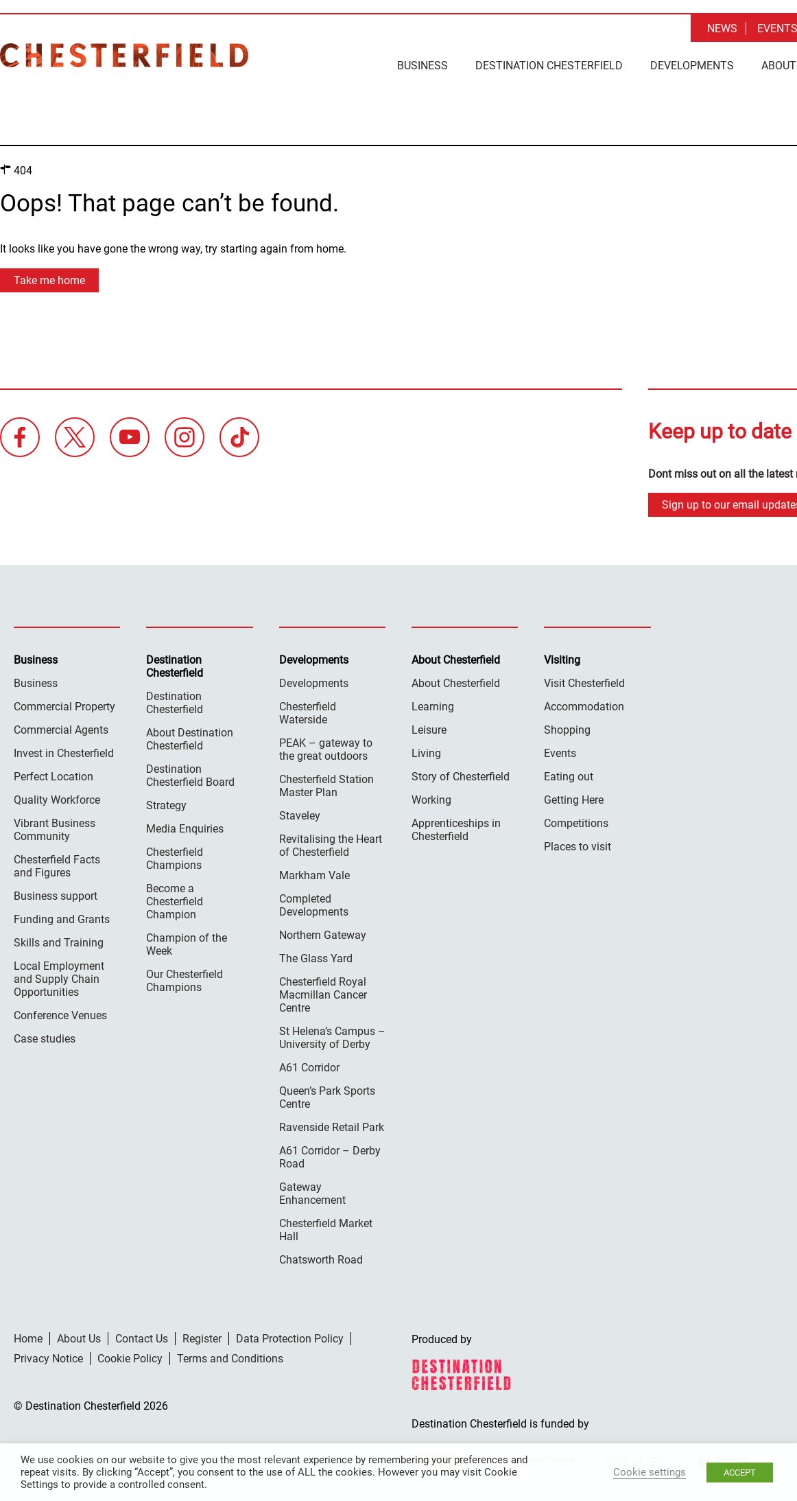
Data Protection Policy (290, 1338)
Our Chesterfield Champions (184, 980)
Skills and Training (59, 942)
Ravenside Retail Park (331, 1126)
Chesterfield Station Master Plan (326, 785)
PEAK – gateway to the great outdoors (325, 749)
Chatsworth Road (321, 1259)
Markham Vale (314, 874)
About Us (79, 1338)
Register (202, 1338)
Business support (55, 895)
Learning (433, 705)
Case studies (44, 1038)
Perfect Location (53, 775)
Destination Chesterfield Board (190, 775)
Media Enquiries (185, 828)
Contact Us (141, 1338)
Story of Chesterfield (461, 775)
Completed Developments (313, 905)
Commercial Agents (61, 729)
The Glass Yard (316, 957)
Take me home (49, 279)
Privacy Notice (48, 1357)
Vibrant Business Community (54, 829)
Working (431, 799)
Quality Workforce (57, 799)
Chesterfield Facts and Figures (57, 865)
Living (426, 752)
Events (560, 752)
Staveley (299, 815)
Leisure (429, 729)
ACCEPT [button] (740, 1472)
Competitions (576, 822)
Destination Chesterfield (124, 55)
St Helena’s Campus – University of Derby (332, 1037)
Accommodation (584, 705)
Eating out (568, 775)
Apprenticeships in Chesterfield (456, 829)
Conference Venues (60, 1014)
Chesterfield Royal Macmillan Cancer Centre (323, 994)
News (722, 28)
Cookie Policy (130, 1357)
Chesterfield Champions (174, 858)
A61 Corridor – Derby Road (330, 1156)
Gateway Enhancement (312, 1193)
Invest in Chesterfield (64, 752)
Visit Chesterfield (584, 682)
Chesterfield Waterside (307, 712)
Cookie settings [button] (649, 1472)
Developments (692, 65)
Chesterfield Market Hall (325, 1229)
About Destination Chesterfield (189, 738)
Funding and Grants (62, 918)
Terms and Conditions (230, 1357)
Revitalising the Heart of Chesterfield (330, 845)
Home (28, 1338)
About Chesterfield (456, 682)
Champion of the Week (186, 944)
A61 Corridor (309, 1066)
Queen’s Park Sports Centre (327, 1097)
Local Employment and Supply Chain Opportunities (59, 978)
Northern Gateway (322, 934)
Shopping (567, 729)
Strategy (166, 804)
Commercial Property (64, 705)
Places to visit (577, 845)
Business (422, 65)
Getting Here (574, 799)
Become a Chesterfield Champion (174, 900)
